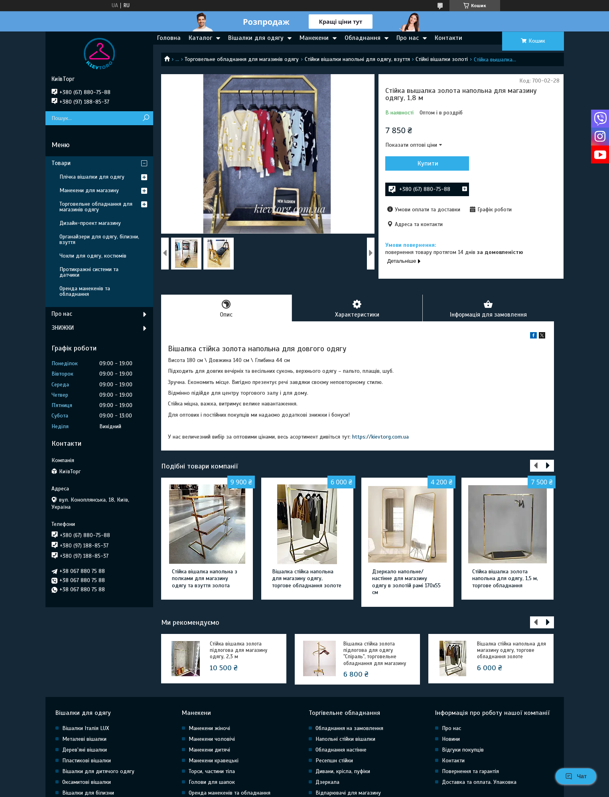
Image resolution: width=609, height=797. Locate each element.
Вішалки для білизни (88, 792)
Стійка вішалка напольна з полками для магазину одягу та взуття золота (204, 578)
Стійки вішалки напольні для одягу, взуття (357, 59)
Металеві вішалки (84, 739)
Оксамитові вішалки (86, 782)
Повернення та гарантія (470, 771)
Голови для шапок (212, 782)
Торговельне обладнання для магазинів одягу (242, 59)
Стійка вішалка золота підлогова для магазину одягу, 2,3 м (238, 650)
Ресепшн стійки (334, 760)
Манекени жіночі (209, 728)
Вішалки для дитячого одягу (98, 771)
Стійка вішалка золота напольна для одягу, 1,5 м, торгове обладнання (505, 578)
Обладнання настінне (341, 749)
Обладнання (362, 38)
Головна (169, 38)
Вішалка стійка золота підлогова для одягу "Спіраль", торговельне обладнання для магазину (374, 654)
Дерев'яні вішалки (84, 749)
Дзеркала (327, 782)
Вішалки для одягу (256, 38)
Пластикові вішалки (86, 760)
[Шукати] (146, 118)
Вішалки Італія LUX (85, 728)
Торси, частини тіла (212, 771)
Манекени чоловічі (212, 739)
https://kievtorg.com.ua (380, 436)
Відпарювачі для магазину (348, 792)
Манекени (314, 38)
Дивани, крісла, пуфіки (342, 771)
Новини (451, 739)
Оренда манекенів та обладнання (84, 291)
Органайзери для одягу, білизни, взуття (99, 239)
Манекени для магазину (89, 190)
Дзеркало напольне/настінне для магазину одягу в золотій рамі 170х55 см (406, 582)
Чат (576, 776)
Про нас (407, 38)
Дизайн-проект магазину (90, 223)
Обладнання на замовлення (349, 728)
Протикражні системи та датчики (88, 272)
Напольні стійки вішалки (345, 739)
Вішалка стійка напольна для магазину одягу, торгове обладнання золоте (306, 578)
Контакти (448, 38)
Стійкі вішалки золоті (442, 59)
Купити (428, 163)
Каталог (200, 38)
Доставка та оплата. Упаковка (479, 782)
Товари (61, 163)
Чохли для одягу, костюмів (92, 255)
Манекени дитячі (209, 749)
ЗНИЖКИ (62, 327)
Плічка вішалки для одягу (91, 176)
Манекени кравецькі (213, 760)
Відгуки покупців (463, 749)
